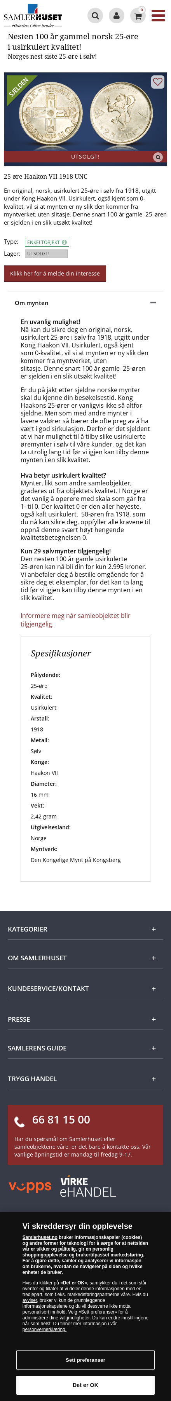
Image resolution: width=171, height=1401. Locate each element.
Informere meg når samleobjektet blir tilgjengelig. (76, 619)
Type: (11, 241)
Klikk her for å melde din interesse (55, 273)
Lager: (12, 253)
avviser (30, 1300)
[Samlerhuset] (36, 15)
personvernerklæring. (44, 1329)
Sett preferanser (85, 1360)
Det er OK (85, 1385)
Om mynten (32, 303)
